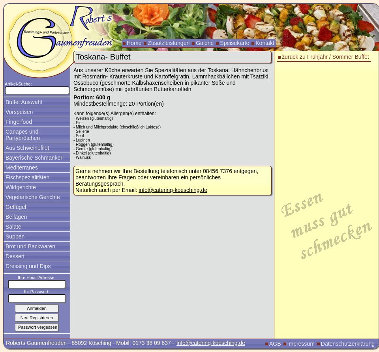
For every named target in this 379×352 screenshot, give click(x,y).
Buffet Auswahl (24, 102)
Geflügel (16, 207)
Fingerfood (19, 122)
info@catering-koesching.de (173, 190)
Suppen (15, 236)
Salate (13, 226)
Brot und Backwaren (30, 246)
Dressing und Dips (28, 266)
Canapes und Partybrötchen (23, 135)
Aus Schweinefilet (27, 148)
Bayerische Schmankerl (35, 158)
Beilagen (16, 217)
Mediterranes (22, 167)
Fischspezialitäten (27, 177)
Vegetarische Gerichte (33, 197)
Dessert (15, 256)
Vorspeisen (19, 112)
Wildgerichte (21, 187)
